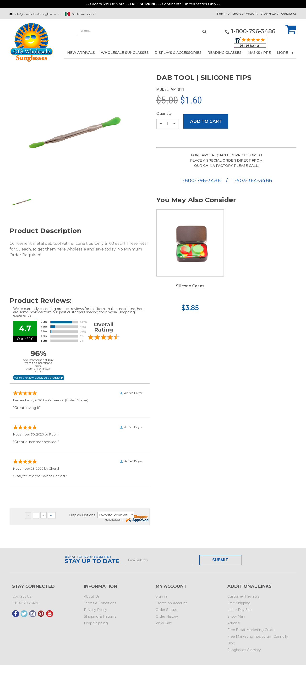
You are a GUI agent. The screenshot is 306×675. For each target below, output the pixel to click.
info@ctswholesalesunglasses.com (38, 14)
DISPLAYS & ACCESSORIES (178, 52)
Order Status (166, 610)
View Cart (164, 623)
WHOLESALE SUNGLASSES (125, 52)
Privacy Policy (95, 610)
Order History (269, 13)
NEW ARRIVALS (81, 52)
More (285, 52)
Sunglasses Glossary (244, 650)
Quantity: (164, 113)
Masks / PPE (259, 52)
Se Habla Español (84, 14)
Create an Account (245, 13)
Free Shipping (239, 603)
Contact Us (288, 13)
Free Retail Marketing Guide (250, 630)
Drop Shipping (96, 623)
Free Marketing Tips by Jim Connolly (257, 636)
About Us (91, 596)
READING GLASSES (224, 52)
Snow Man (236, 616)
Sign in (221, 13)
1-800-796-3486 (201, 180)
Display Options (82, 515)
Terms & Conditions (100, 603)
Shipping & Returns (100, 616)
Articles (233, 623)
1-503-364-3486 (252, 180)
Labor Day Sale (239, 610)
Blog (231, 643)
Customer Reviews (243, 596)
